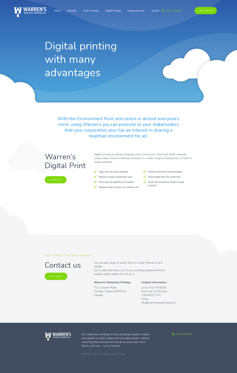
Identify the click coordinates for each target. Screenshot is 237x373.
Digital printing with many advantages (81, 59)
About (57, 10)
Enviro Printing (91, 10)
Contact (155, 10)
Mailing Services (136, 10)
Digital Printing (113, 10)
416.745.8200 (174, 10)
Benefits (71, 10)
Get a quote (206, 10)
